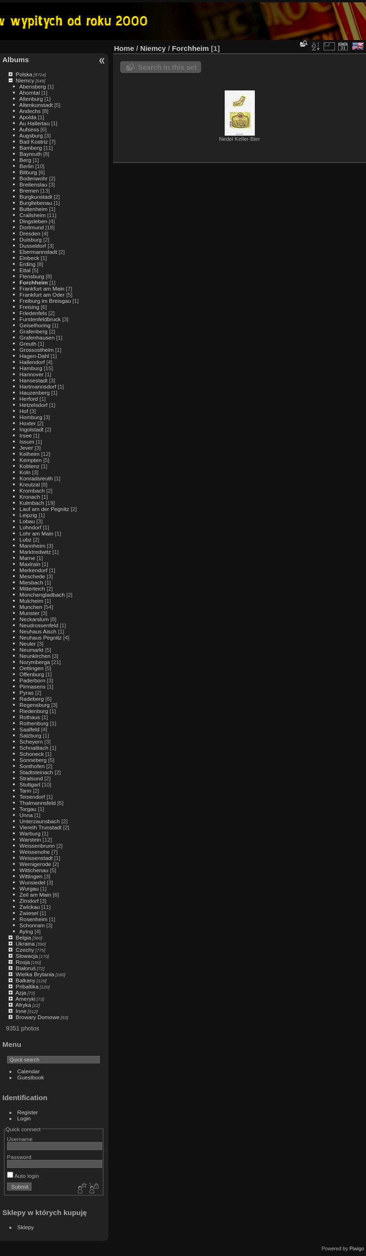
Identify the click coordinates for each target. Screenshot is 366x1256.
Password (19, 1157)
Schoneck (31, 754)
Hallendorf (32, 362)
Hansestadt (33, 380)
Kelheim (29, 454)
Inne (21, 1011)
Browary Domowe (37, 1017)
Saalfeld (29, 729)
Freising (29, 307)
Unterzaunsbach (39, 821)
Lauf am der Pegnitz (44, 509)
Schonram (32, 925)
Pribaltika (27, 986)
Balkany (25, 980)
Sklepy (25, 1227)
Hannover (31, 374)
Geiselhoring (34, 325)
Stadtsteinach (36, 772)
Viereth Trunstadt (40, 827)
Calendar (28, 1071)
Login (24, 1118)
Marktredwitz (35, 552)
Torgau (27, 809)
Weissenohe (34, 852)
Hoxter (27, 423)
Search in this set (167, 67)
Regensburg (34, 705)
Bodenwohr (33, 178)
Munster (29, 613)
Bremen (29, 190)
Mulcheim (31, 601)
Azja (21, 992)
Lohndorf (30, 527)
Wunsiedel (32, 882)
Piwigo (357, 1248)
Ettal (25, 270)
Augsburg (31, 135)
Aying (26, 931)
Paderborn (32, 680)
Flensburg (31, 276)
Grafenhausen (37, 337)
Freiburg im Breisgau (45, 301)
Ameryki (26, 999)
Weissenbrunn (37, 846)
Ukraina (25, 943)
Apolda (28, 117)
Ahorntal (29, 92)
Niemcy (25, 80)
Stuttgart (29, 784)
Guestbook (30, 1077)
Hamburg (30, 368)
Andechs (30, 111)
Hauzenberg (34, 392)
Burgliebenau (35, 203)
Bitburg (28, 172)
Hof (23, 411)
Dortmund (31, 227)
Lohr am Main (36, 533)
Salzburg (30, 735)
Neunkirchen (34, 656)
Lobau (27, 521)
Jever (26, 448)
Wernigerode (35, 864)
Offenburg (31, 674)
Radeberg (31, 699)
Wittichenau (33, 870)
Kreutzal (29, 484)
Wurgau (29, 888)
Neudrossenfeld (38, 625)
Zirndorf (29, 901)
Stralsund (31, 778)
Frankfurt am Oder (42, 295)
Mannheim (32, 546)
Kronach (29, 497)
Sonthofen (32, 766)
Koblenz (29, 466)
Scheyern (31, 741)
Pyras (26, 692)
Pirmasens (32, 686)
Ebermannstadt (38, 252)
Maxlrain (29, 564)
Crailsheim (32, 215)
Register (27, 1112)
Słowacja (27, 956)
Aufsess (29, 129)
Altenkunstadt (36, 105)
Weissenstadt (35, 858)
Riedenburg (33, 711)
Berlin (26, 166)
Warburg (30, 833)
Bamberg (30, 148)
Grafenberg (33, 331)
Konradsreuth (36, 478)
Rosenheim (33, 919)
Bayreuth (30, 154)
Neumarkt (31, 650)
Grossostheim (36, 350)
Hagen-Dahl (34, 356)
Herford (28, 399)
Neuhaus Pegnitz (40, 637)
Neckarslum (34, 619)
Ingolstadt (31, 429)
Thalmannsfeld (37, 803)
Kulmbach (31, 503)
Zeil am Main (35, 894)
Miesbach (31, 582)
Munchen (30, 607)
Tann (25, 790)
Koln (25, 472)
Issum (26, 441)
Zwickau (29, 907)
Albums (15, 60)
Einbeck (29, 258)
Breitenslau (33, 184)
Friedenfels (33, 313)
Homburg (30, 417)
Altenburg (31, 99)
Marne (27, 558)
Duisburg (30, 239)
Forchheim (33, 282)
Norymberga (34, 662)
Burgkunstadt (35, 197)
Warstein (30, 839)
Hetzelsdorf (33, 405)
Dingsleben (33, 221)
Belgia (23, 937)
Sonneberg (33, 760)
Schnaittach (33, 748)
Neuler (27, 643)
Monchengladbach (42, 595)
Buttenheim (33, 209)
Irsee (25, 435)
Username (20, 1139)
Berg (25, 160)
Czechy (25, 950)
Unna (26, 815)
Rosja (23, 962)
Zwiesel (28, 913)
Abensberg (32, 86)
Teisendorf (32, 797)
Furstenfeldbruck (40, 319)
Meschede (32, 576)
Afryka (23, 1005)
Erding (27, 264)
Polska (24, 74)
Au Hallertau (34, 123)
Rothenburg (34, 723)
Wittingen (30, 876)
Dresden (29, 233)
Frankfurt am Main (41, 288)
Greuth (27, 343)
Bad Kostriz (33, 141)
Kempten (30, 460)
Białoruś (26, 968)
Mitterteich (32, 588)
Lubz (25, 539)
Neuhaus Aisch (38, 631)
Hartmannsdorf (37, 386)
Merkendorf (33, 570)
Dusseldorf (32, 246)
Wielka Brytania (35, 974)
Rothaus (29, 717)
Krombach (32, 490)
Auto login (23, 1176)
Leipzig (28, 515)
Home (124, 48)
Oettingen (31, 668)
